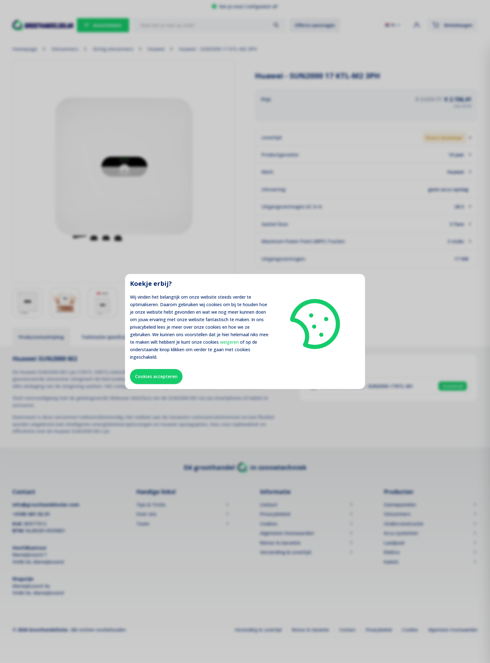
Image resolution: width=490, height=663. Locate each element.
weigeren (229, 342)
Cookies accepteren (156, 376)
